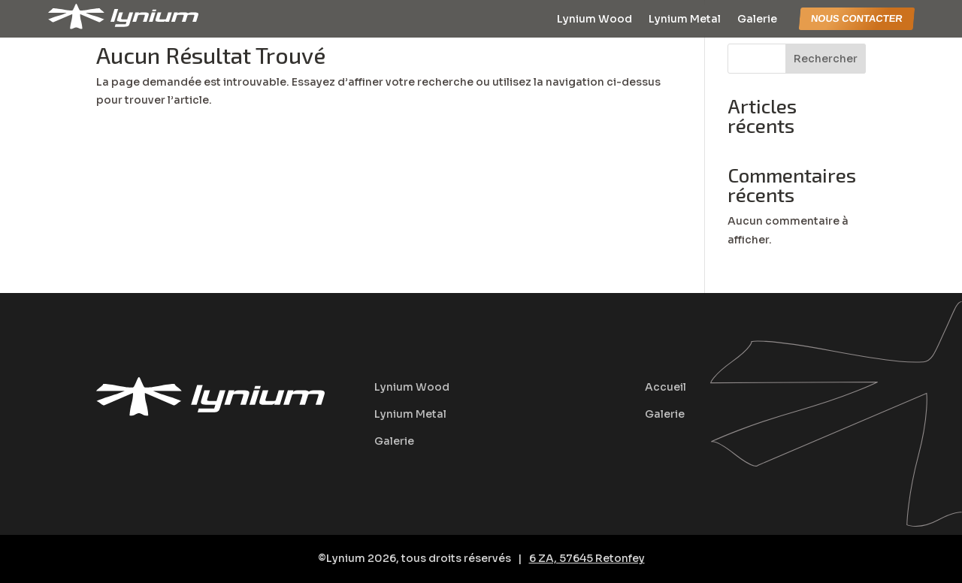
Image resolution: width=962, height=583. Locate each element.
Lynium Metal (685, 20)
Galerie (757, 20)
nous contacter (857, 18)
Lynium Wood (594, 20)
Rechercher (826, 58)
